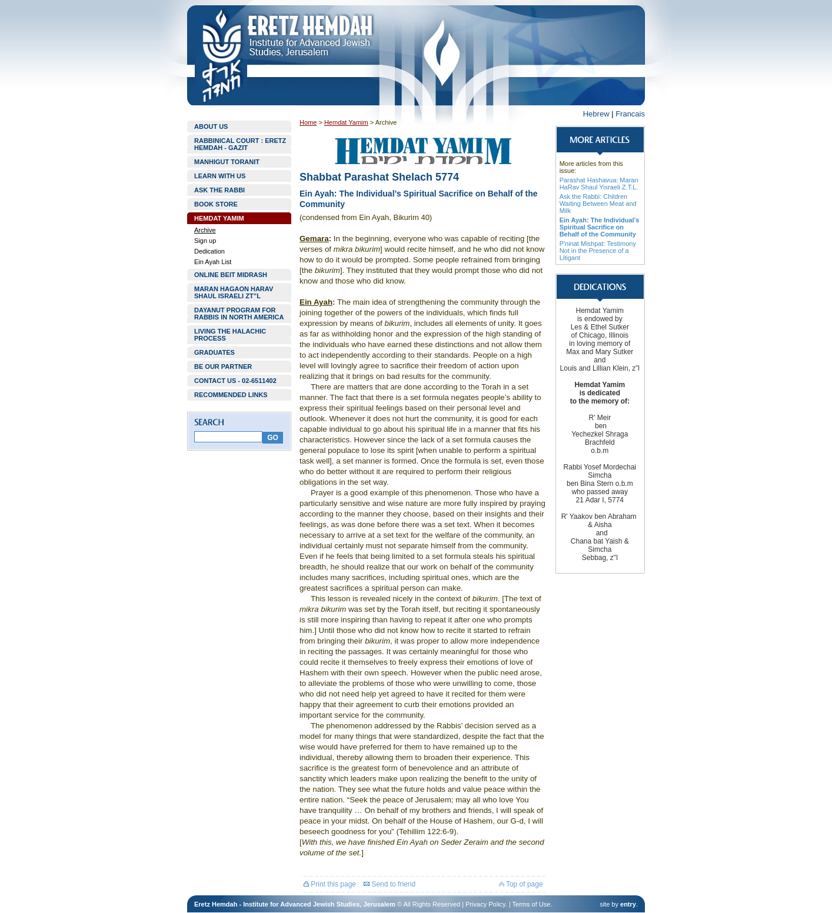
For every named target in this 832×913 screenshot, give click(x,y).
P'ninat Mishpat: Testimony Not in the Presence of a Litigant (598, 250)
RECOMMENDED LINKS (231, 394)
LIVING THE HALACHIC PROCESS (230, 335)
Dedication (209, 251)
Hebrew (596, 113)
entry (628, 904)
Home (308, 122)
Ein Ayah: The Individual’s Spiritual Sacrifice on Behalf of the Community (600, 227)
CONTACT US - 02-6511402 (235, 380)
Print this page (330, 884)
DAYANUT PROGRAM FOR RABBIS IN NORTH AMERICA (239, 313)
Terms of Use (531, 904)
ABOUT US (211, 126)
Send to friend (389, 884)
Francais (630, 113)
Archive (205, 230)
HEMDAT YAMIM (219, 218)
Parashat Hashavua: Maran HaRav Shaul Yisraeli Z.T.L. (599, 183)
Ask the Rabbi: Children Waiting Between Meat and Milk (598, 203)
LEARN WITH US (219, 175)
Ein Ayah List (212, 261)
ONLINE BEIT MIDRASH (230, 274)
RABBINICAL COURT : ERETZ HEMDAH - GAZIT (240, 144)
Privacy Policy (485, 904)
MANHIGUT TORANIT (226, 161)
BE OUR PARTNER (223, 366)
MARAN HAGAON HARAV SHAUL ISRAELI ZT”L (233, 292)
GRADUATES (214, 352)
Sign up (205, 240)
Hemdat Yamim (346, 122)
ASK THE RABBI (219, 190)
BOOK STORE (216, 204)
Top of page (521, 884)
